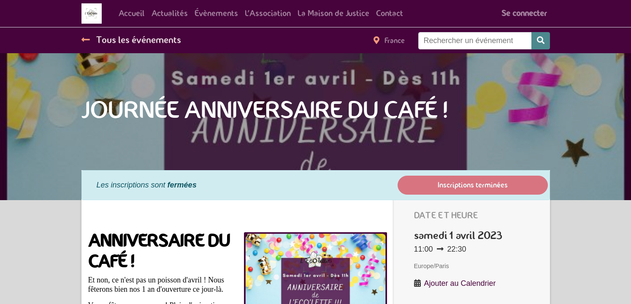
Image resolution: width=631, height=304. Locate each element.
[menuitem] (131, 13)
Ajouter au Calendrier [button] (460, 283)
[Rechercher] (540, 40)
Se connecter (524, 13)
